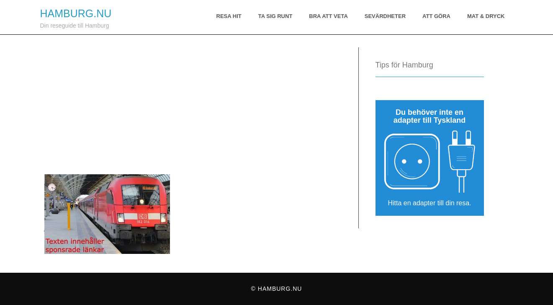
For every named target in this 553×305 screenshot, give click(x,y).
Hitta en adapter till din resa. (429, 203)
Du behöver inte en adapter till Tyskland (430, 116)
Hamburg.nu (76, 13)
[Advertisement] (191, 97)
